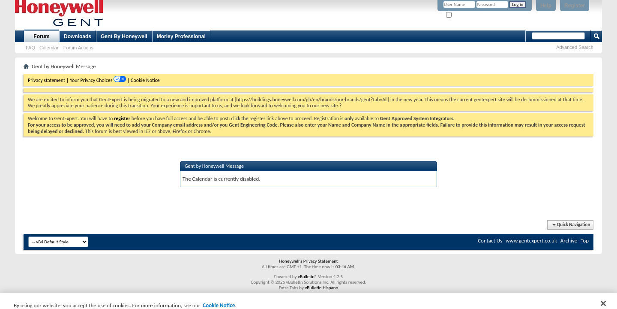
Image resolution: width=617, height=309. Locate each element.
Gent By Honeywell (124, 36)
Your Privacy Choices (92, 80)
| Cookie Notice (143, 80)
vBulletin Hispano (321, 288)
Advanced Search (574, 47)
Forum (41, 36)
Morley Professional (181, 36)
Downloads (77, 36)
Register (574, 6)
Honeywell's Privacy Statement (308, 261)
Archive (568, 240)
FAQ (30, 47)
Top (585, 240)
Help (545, 6)
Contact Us (490, 240)
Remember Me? (464, 15)
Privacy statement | (48, 80)
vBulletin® (307, 276)
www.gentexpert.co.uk (531, 240)
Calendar (49, 47)
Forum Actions (78, 47)
